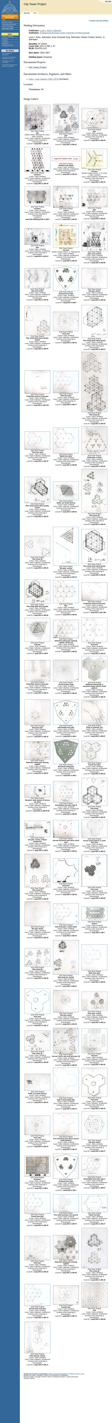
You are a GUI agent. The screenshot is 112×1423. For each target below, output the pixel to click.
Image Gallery (31, 99)
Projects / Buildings (7, 36)
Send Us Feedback (7, 26)
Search (78, 1373)
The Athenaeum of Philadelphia (7, 54)
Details (75, 159)
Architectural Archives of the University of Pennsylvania (64, 33)
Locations (5, 41)
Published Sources (7, 45)
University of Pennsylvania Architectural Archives (9, 57)
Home (4, 20)
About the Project (7, 22)
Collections (5, 43)
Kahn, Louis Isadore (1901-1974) (44, 79)
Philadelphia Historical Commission (8, 61)
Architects (5, 38)
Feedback (71, 1373)
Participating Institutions (9, 24)
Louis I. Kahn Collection (50, 31)
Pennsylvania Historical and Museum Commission (9, 65)
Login (82, 1373)
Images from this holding (99, 20)
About (50, 1373)
